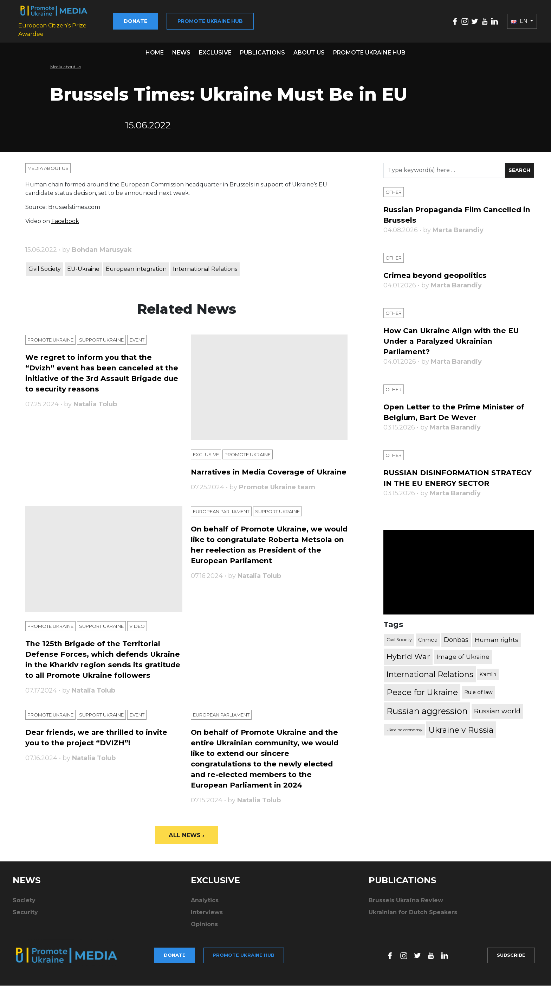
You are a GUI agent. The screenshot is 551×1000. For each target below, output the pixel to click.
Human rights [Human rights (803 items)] (496, 648)
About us (309, 50)
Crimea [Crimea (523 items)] (427, 648)
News (181, 50)
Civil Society (44, 266)
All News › (186, 857)
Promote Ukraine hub (227, 20)
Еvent (151, 338)
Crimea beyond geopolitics (438, 273)
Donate (152, 20)
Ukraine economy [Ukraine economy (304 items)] (404, 738)
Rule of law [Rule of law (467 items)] (478, 701)
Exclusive (215, 50)
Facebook (65, 219)
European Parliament (226, 521)
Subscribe (508, 974)
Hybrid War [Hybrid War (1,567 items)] (408, 665)
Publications (262, 50)
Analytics (205, 923)
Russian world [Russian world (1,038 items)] (497, 720)
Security (25, 935)
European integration (136, 266)
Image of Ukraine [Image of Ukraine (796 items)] (463, 665)
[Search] (444, 168)
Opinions (204, 947)
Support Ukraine (111, 338)
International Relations (205, 266)
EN (520, 20)
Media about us (65, 64)
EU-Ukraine (83, 266)
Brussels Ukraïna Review (406, 923)
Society (24, 923)
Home (154, 50)
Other (394, 190)
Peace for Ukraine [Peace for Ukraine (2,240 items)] (422, 701)
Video (151, 638)
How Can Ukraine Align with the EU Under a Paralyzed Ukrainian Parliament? (456, 339)
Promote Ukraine (53, 338)
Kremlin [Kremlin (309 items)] (488, 683)
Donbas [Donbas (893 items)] (456, 648)
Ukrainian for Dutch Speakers (413, 935)
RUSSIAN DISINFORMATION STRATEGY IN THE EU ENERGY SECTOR (444, 481)
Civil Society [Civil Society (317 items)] (399, 648)
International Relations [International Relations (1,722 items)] (430, 683)
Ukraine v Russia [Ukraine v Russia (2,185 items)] (461, 739)
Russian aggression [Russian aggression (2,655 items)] (427, 720)
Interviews (207, 935)
